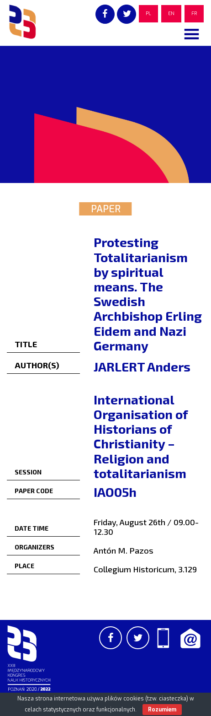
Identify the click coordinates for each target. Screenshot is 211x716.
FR (194, 13)
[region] (105, 114)
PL (148, 13)
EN (171, 13)
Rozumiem (162, 709)
